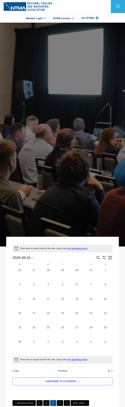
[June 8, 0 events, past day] (105, 290)
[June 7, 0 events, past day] (91, 290)
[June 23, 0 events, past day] (20, 333)
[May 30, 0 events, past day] (77, 275)
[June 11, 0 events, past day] (48, 304)
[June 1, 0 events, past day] (105, 275)
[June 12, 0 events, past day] (62, 304)
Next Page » (80, 404)
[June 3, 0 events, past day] (34, 290)
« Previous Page (24, 404)
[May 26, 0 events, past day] (20, 275)
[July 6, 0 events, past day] (105, 347)
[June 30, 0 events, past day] (20, 347)
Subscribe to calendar (60, 381)
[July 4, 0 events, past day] (77, 347)
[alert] (62, 360)
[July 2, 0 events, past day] (48, 347)
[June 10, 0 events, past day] (34, 304)
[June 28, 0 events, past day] (91, 333)
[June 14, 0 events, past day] (91, 304)
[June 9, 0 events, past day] (20, 304)
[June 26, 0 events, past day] (62, 333)
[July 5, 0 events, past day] (91, 347)
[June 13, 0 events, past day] (77, 304)
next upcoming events (77, 248)
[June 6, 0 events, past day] (77, 290)
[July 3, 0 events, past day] (62, 347)
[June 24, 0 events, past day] (34, 333)
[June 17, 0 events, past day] (34, 318)
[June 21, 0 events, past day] (91, 318)
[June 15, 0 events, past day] (105, 304)
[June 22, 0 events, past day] (105, 318)
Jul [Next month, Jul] (110, 371)
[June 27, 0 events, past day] (77, 333)
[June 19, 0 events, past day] (62, 318)
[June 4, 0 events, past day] (48, 290)
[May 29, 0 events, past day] (62, 275)
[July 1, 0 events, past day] (34, 347)
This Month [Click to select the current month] (62, 371)
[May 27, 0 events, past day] (34, 275)
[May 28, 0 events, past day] (48, 275)
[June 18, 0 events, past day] (48, 318)
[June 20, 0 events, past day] (77, 318)
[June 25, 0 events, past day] (48, 333)
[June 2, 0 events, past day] (20, 290)
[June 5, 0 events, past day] (62, 290)
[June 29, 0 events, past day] (105, 333)
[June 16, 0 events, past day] (20, 318)
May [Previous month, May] (16, 371)
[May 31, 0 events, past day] (91, 275)
